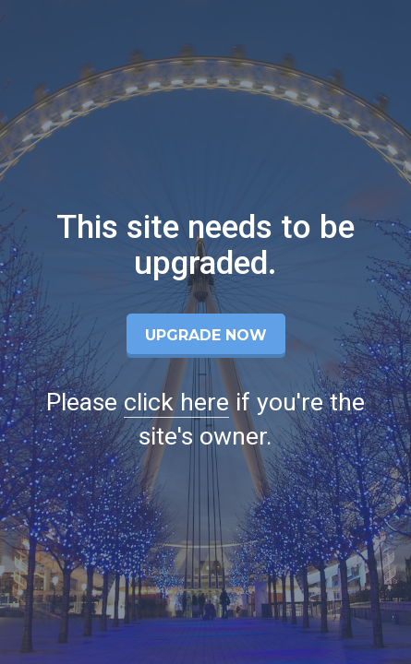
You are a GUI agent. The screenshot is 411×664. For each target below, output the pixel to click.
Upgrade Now (206, 335)
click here (176, 402)
